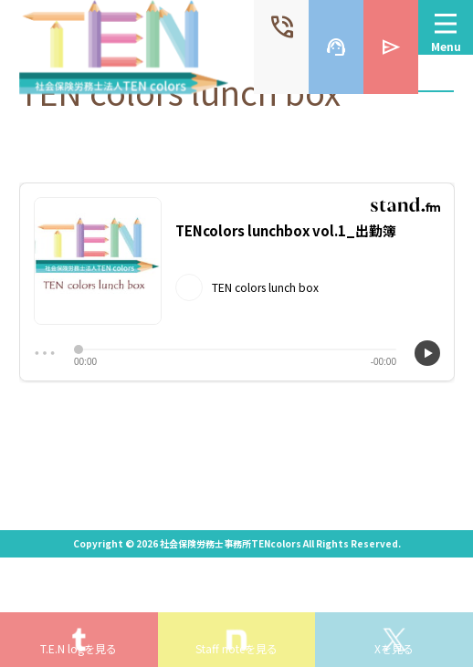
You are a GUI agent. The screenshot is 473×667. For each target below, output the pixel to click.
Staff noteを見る (236, 648)
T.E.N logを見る (78, 648)
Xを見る (394, 648)
